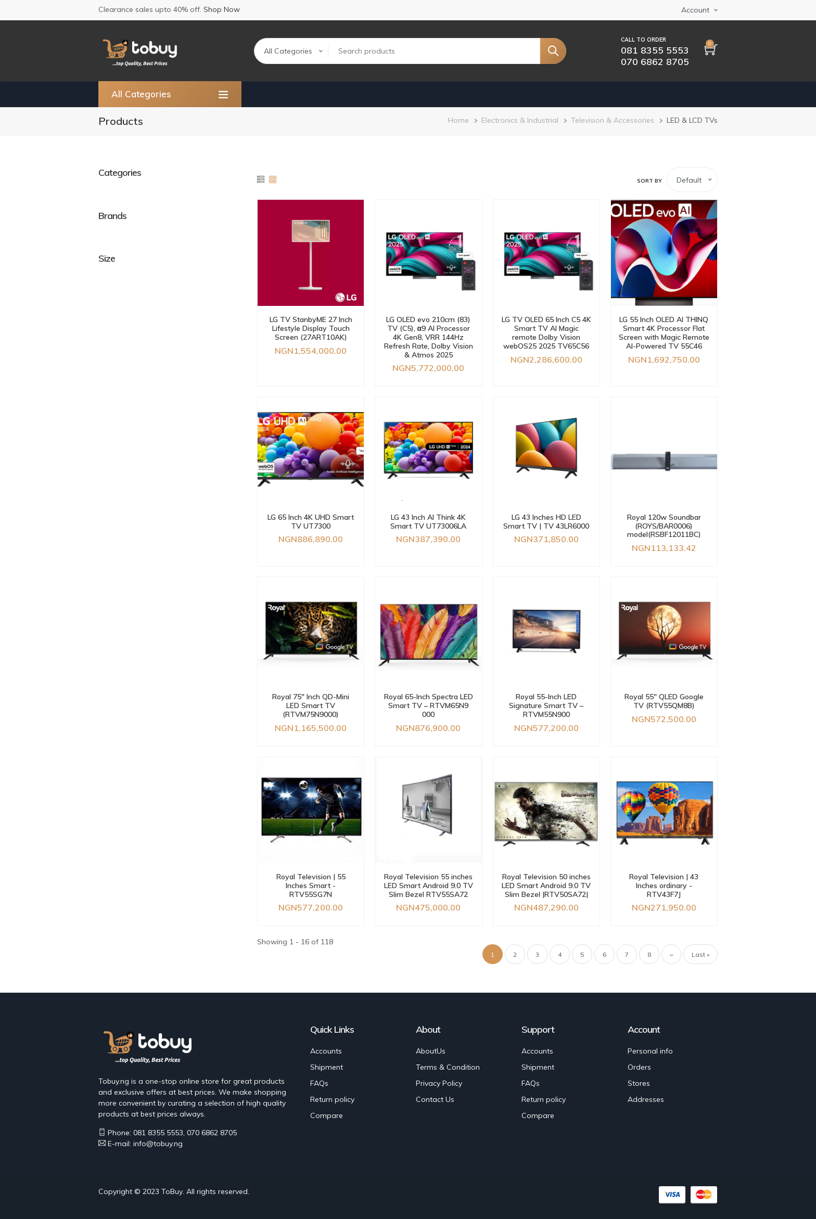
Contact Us (435, 1099)
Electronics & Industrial (519, 120)
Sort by (649, 180)
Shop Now (221, 9)
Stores (639, 1083)
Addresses (646, 1099)
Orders (639, 1067)
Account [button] (695, 10)
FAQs (319, 1083)
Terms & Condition (448, 1067)
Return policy (332, 1099)
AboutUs (430, 1051)
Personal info (650, 1051)
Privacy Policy (439, 1083)
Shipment (326, 1067)
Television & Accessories (612, 120)
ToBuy (172, 1191)
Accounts (326, 1051)
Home (458, 120)
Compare (326, 1115)
